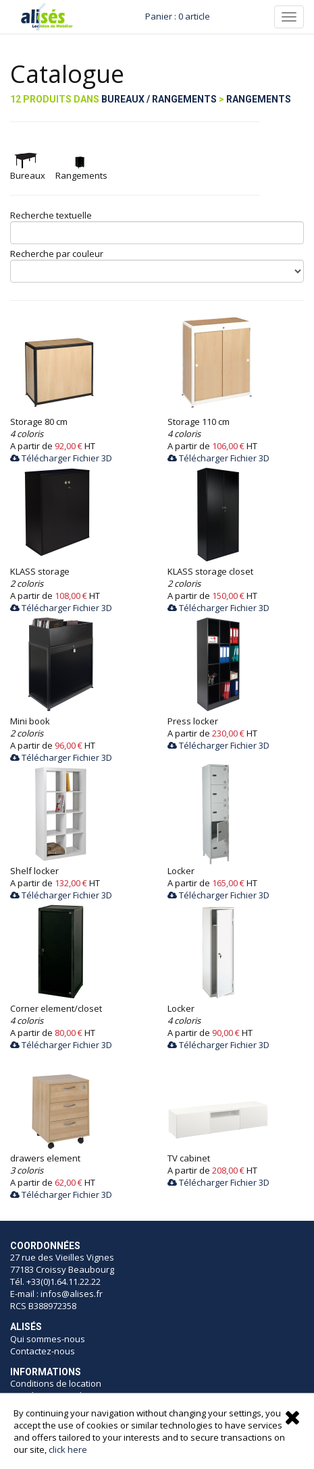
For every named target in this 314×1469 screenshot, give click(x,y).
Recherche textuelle (51, 215)
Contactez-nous (42, 1351)
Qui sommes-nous (47, 1339)
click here (68, 1449)
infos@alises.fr (72, 1294)
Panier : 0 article (177, 16)
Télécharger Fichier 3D (61, 458)
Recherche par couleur (56, 253)
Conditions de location (55, 1383)
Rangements (258, 99)
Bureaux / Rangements (159, 99)
